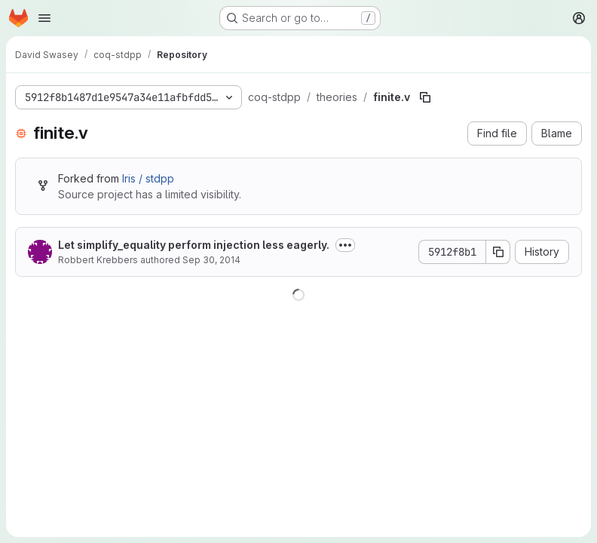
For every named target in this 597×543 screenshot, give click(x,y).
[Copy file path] (425, 97)
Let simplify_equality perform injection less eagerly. (193, 244)
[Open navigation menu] (44, 18)
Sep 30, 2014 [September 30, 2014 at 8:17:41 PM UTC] (211, 259)
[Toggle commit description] (345, 245)
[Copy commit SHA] (498, 252)
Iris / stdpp (148, 178)
